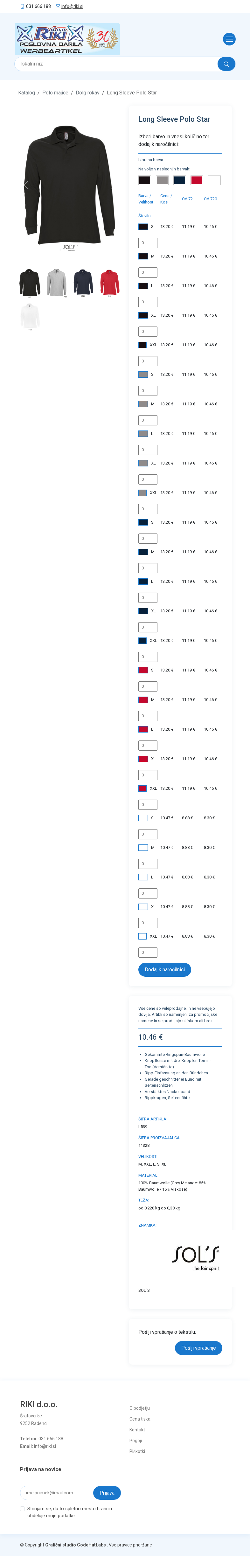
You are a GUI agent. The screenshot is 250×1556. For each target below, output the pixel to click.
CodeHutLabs (91, 1544)
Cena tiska (139, 1419)
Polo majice (55, 93)
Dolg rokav (88, 93)
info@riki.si (72, 6)
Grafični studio (60, 1544)
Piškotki (137, 1451)
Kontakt (137, 1430)
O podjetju (139, 1408)
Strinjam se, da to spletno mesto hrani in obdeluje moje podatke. (69, 1512)
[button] (26, 185)
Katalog (26, 93)
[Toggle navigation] (227, 39)
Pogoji (135, 1440)
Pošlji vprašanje (198, 1348)
